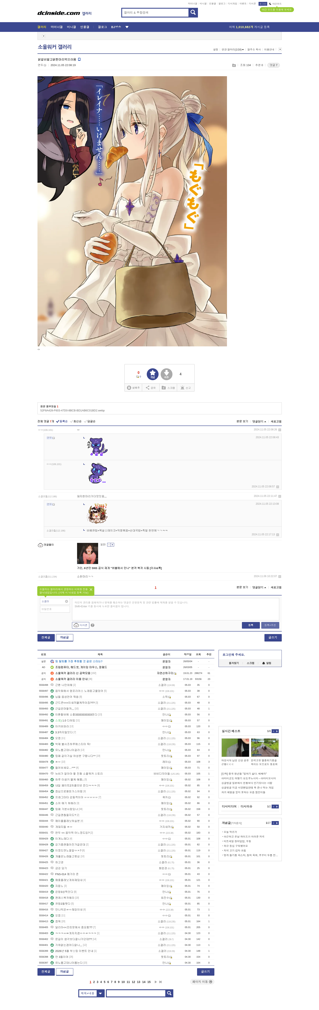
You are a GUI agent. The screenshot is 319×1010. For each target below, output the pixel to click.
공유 (151, 387)
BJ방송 (116, 27)
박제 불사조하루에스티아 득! (70, 744)
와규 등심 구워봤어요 (236, 846)
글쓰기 (272, 637)
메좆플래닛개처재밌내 (67, 880)
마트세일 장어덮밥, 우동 (237, 841)
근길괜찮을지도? (63, 815)
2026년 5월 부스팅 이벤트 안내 (72, 951)
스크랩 (234, 65)
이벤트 (243, 3)
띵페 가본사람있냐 (64, 809)
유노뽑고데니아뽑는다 (67, 962)
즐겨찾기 (234, 663)
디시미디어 (229, 806)
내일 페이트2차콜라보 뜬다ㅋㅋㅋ (73, 785)
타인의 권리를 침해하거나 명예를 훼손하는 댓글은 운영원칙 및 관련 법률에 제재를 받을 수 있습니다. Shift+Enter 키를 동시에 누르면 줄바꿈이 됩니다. (131, 604)
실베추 (133, 387)
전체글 (45, 637)
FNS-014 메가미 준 (65, 874)
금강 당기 (59, 868)
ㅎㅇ (56, 761)
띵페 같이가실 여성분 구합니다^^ (73, 756)
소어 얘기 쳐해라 (63, 803)
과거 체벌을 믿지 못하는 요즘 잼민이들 (244, 792)
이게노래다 (60, 838)
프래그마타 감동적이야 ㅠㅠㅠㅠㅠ (74, 797)
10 (123, 982)
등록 (250, 625)
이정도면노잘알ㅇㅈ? (66, 850)
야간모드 (275, 4)
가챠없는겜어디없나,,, (66, 945)
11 (128, 982)
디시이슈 (246, 806)
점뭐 (56, 921)
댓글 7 (274, 65)
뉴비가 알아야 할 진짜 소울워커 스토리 (77, 773)
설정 (215, 49)
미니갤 (203, 3)
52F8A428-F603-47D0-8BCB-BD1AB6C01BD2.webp (72, 410)
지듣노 (57, 886)
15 (149, 982)
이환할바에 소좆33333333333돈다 (74, 714)
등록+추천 (270, 625)
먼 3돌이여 (59, 956)
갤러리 (42, 27)
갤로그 (222, 3)
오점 (56, 738)
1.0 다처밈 (63, 720)
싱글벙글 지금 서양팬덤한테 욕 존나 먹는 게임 (248, 787)
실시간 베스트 (231, 731)
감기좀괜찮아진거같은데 (68, 844)
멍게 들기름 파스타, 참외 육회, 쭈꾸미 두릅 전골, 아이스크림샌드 (251, 855)
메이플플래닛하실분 (65, 821)
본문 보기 (242, 421)
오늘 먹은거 (230, 832)
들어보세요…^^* (63, 767)
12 (133, 982)
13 (138, 982)
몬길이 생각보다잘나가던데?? (71, 939)
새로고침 (276, 421)
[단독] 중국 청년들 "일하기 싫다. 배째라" (244, 773)
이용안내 (269, 49)
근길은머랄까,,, (62, 708)
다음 (156, 981)
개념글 (64, 637)
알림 (266, 663)
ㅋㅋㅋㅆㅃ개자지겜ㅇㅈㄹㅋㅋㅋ (73, 933)
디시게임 (232, 3)
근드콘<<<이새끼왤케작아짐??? (73, 702)
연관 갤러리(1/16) (233, 49)
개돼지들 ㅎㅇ (61, 826)
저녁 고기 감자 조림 (235, 850)
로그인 (262, 4)
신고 (186, 387)
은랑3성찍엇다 (62, 891)
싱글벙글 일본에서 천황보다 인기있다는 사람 (247, 783)
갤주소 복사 (254, 49)
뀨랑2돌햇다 (60, 903)
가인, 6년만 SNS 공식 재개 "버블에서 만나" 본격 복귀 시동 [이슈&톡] (119, 568)
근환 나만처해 (61, 685)
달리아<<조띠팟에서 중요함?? (71, 927)
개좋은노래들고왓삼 (65, 856)
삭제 (279, 429)
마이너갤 (192, 3)
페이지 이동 (202, 981)
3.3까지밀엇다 (62, 732)
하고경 (57, 862)
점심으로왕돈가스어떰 (67, 791)
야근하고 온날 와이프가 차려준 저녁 (244, 836)
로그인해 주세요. (234, 654)
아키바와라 (60, 726)
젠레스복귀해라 (62, 897)
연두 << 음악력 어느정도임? (70, 832)
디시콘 (252, 3)
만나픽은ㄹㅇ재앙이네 (67, 909)
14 (143, 982)
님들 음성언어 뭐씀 (65, 696)
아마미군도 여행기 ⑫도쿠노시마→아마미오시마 (249, 778)
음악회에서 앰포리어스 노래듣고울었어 (77, 691)
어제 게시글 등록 (249, 27)
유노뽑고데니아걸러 (65, 750)
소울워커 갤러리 (55, 47)
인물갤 (212, 3)
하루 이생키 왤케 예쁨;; (67, 779)
